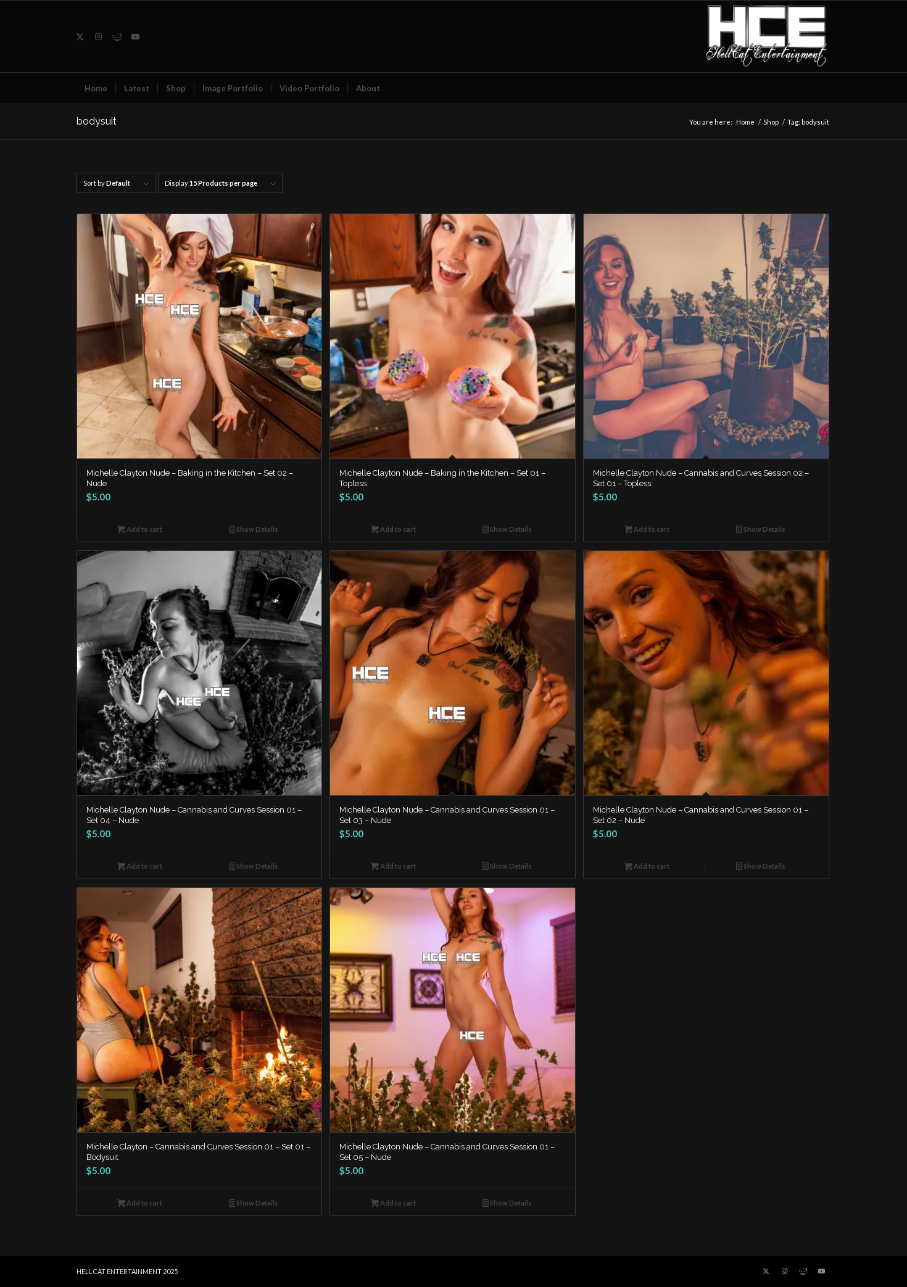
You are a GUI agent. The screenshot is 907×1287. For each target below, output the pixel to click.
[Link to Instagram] (98, 36)
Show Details (254, 530)
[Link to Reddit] (117, 36)
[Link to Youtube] (135, 36)
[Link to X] (80, 36)
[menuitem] (96, 88)
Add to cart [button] (139, 530)
